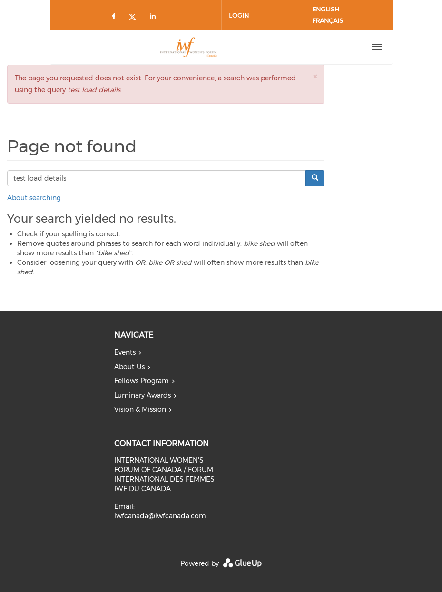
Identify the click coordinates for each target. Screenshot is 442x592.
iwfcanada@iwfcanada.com (160, 516)
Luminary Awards (142, 395)
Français (327, 20)
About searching (34, 198)
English (325, 9)
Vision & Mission (140, 409)
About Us (129, 366)
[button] (315, 76)
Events (125, 352)
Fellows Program (141, 381)
